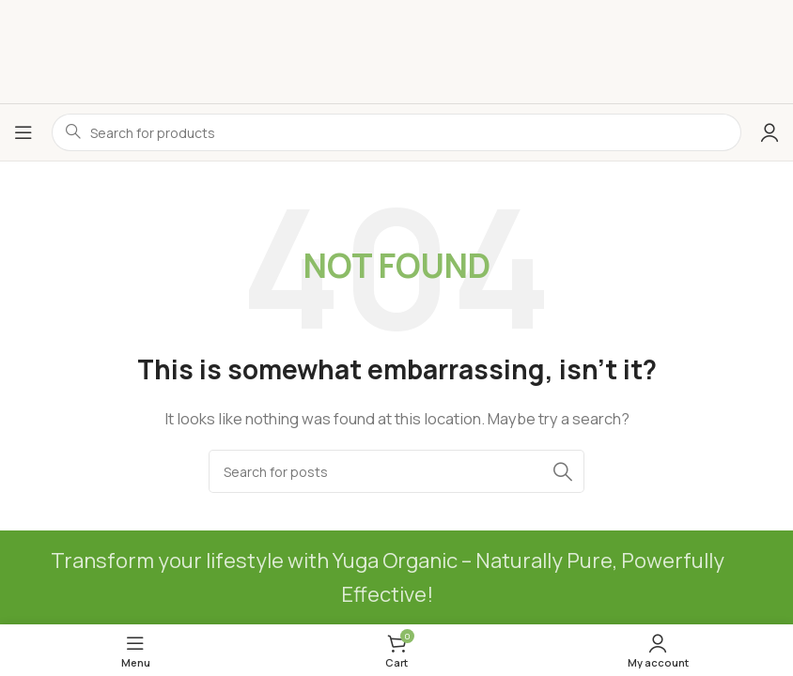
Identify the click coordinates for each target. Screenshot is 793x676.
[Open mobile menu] (23, 132)
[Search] (396, 471)
